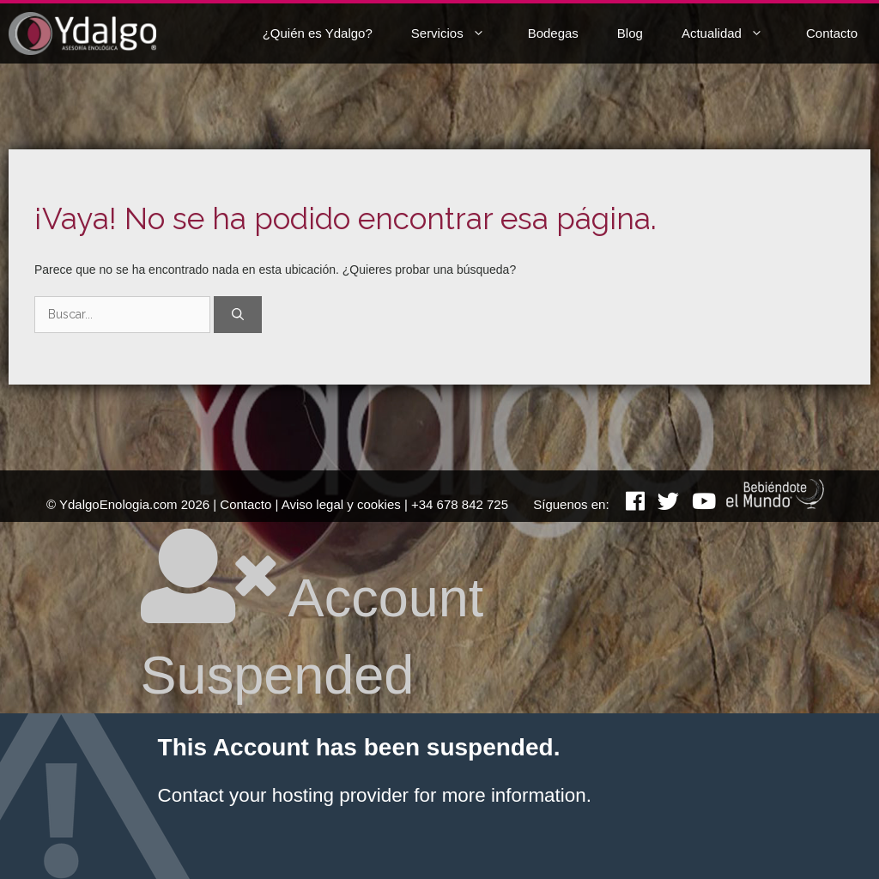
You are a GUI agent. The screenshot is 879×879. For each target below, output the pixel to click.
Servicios (461, 33)
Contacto (832, 33)
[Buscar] (238, 314)
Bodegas (553, 33)
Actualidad (735, 33)
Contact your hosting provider (283, 795)
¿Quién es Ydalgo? (318, 33)
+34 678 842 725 (459, 504)
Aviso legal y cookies (341, 504)
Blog (630, 33)
